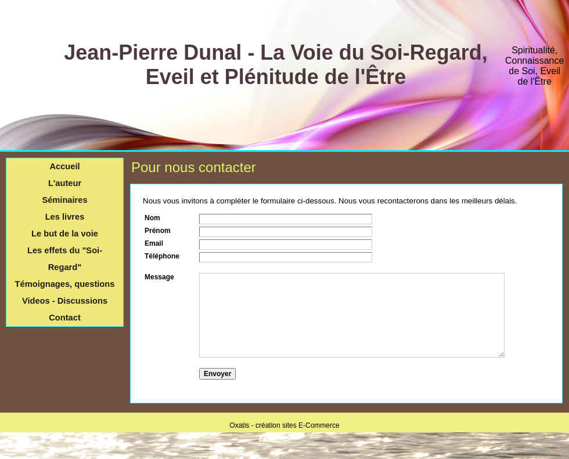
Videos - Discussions (64, 300)
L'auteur (64, 183)
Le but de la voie (64, 233)
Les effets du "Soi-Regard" (64, 259)
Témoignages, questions (65, 284)
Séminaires (64, 200)
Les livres (65, 216)
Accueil (64, 166)
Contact (65, 317)
